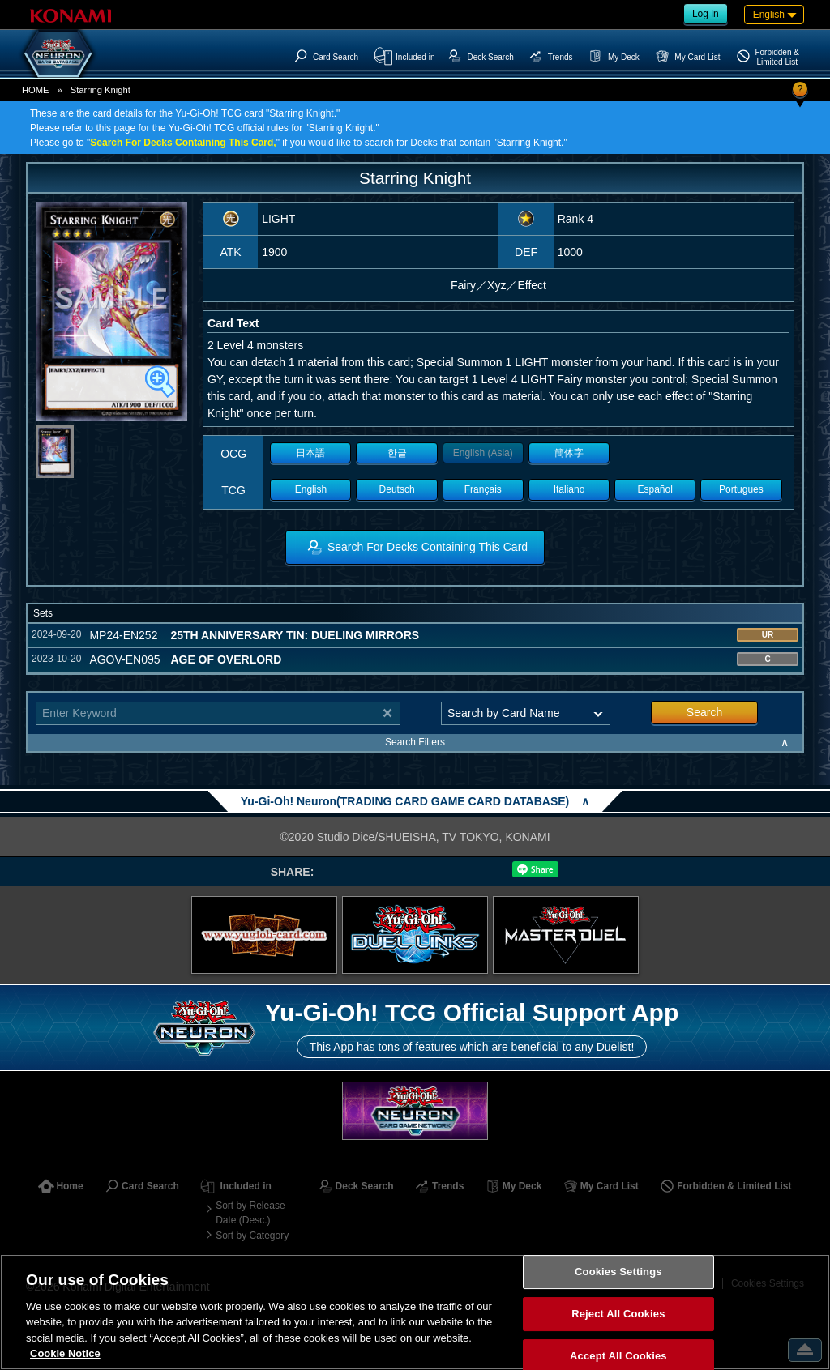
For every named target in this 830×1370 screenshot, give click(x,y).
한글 (397, 453)
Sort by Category (252, 1235)
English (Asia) (483, 453)
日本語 (310, 453)
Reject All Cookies (618, 1314)
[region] (415, 1312)
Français (483, 489)
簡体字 (569, 453)
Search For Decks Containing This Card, (183, 142)
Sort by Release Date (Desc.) (250, 1213)
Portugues (741, 489)
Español (655, 489)
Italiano (569, 489)
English (311, 489)
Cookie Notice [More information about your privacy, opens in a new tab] (65, 1353)
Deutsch (397, 489)
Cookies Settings (618, 1272)
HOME (35, 90)
